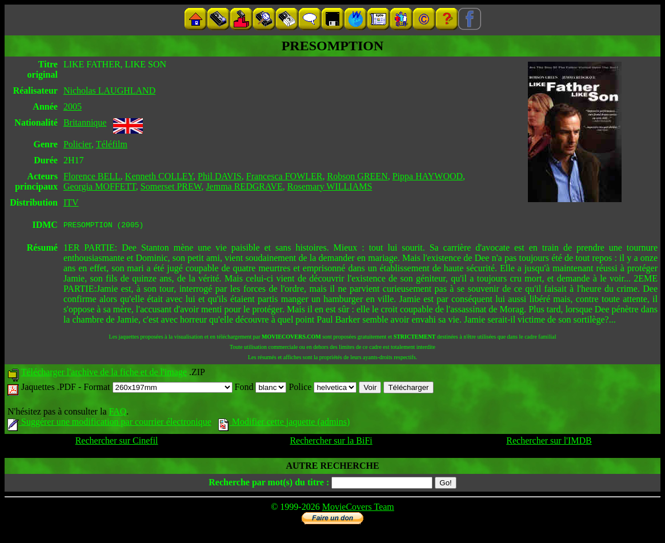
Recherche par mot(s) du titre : (269, 484)
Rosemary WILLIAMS (329, 186)
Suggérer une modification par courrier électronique (109, 423)
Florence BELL (92, 176)
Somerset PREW (171, 186)
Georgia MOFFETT (99, 186)
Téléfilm (111, 144)
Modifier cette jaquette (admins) (284, 423)
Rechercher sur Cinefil (116, 442)
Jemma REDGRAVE (244, 186)
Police (322, 388)
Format (157, 388)
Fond (261, 388)
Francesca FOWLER (284, 176)
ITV (71, 202)
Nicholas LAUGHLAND (109, 90)
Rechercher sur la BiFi (331, 442)
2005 (72, 106)
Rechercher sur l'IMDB (549, 442)
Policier (77, 144)
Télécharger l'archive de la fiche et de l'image (104, 374)
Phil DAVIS (220, 176)
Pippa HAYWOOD (427, 176)
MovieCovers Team (358, 508)
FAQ (117, 413)
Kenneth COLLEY (159, 176)
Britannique (85, 122)
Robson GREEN (357, 176)
